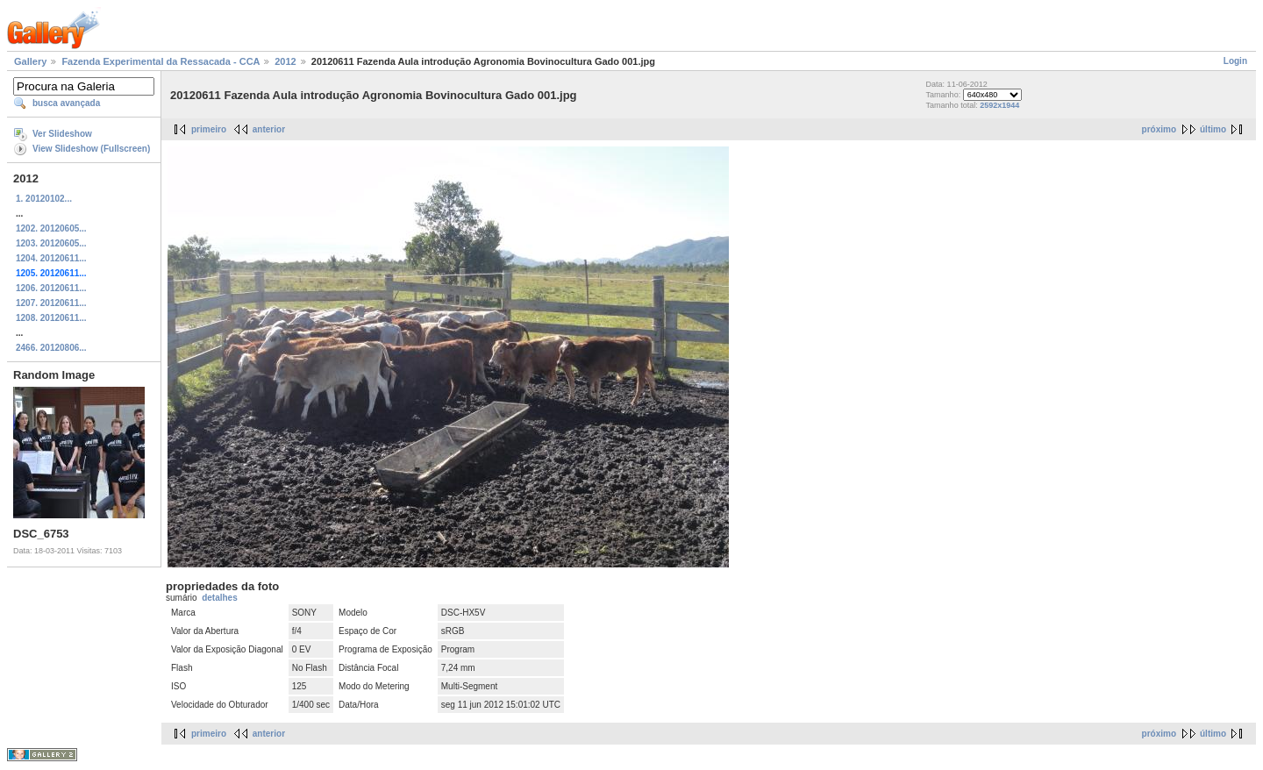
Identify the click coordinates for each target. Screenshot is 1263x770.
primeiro (208, 129)
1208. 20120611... (51, 318)
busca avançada (66, 103)
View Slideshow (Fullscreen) (91, 148)
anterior (269, 129)
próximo (1159, 129)
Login (1235, 61)
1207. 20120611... (51, 303)
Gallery (30, 61)
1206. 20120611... (51, 288)
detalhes (220, 597)
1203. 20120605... (51, 243)
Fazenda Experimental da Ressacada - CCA (160, 61)
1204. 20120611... (51, 258)
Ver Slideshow (62, 134)
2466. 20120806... (51, 348)
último (1213, 129)
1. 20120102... (44, 198)
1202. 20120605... (51, 228)
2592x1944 (999, 105)
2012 (285, 61)
